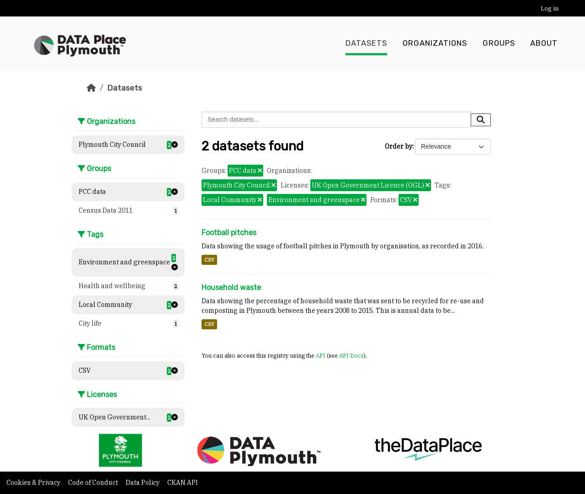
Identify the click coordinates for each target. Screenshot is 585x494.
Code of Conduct (93, 482)
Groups (499, 43)
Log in (549, 8)
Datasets (366, 43)
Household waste (231, 287)
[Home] (91, 87)
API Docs (351, 355)
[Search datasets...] (336, 120)
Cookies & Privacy (34, 482)
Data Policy (143, 482)
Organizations (435, 43)
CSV (209, 260)
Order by (398, 146)
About (544, 43)
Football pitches (229, 232)
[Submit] (481, 119)
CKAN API (182, 482)
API (320, 355)
